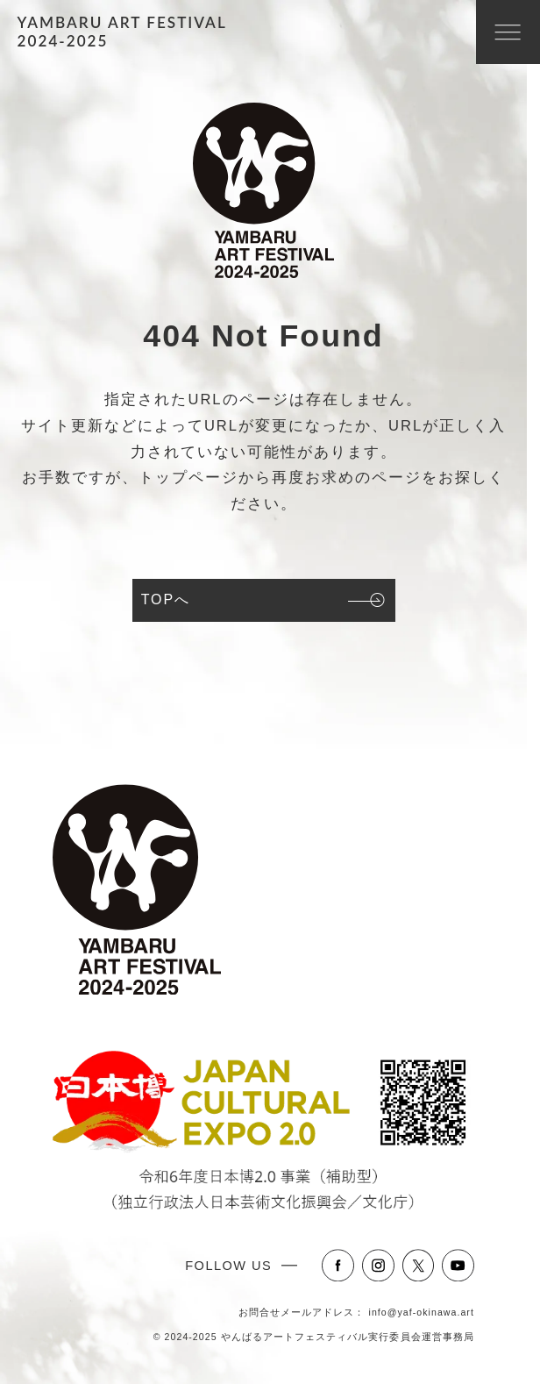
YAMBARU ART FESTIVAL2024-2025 (122, 31)
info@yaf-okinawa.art (421, 1312)
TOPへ (166, 599)
